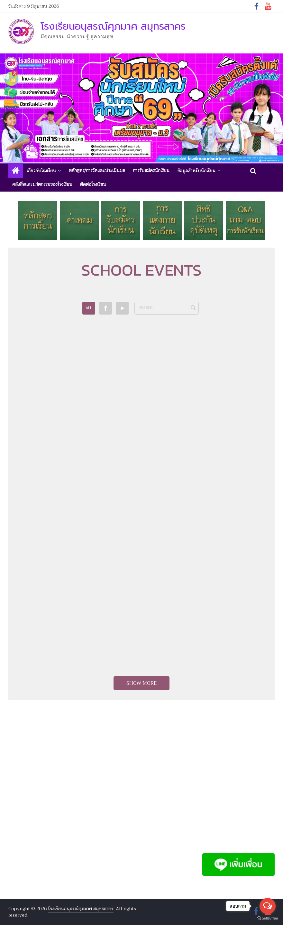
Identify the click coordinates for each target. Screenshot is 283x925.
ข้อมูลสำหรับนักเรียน (196, 171)
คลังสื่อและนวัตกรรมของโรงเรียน (42, 184)
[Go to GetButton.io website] (267, 918)
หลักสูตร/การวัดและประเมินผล (96, 170)
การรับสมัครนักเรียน (151, 170)
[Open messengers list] (268, 906)
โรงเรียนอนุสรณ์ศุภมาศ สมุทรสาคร (113, 26)
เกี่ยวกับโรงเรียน (41, 171)
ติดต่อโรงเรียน (93, 184)
